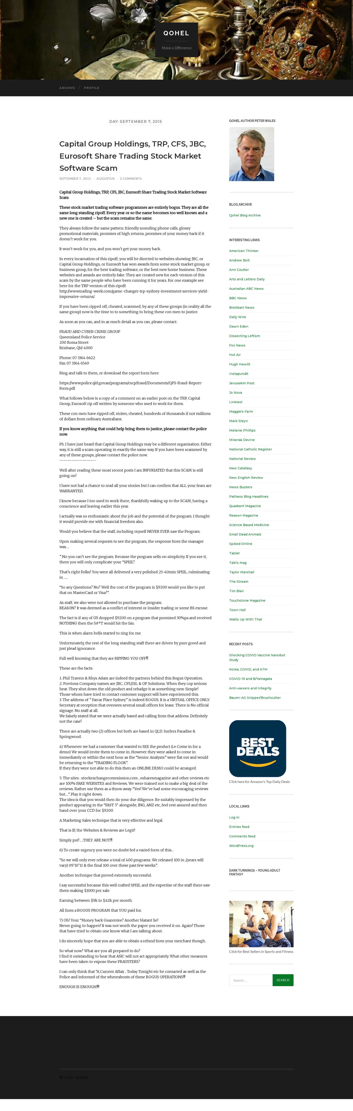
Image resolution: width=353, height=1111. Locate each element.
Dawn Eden (238, 326)
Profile (91, 88)
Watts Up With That (245, 619)
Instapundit (238, 374)
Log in (234, 817)
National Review (242, 459)
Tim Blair (236, 591)
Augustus (106, 190)
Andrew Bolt (239, 260)
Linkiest (235, 402)
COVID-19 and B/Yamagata (251, 679)
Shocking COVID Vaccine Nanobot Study (257, 657)
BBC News (238, 298)
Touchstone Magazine (247, 600)
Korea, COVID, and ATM (248, 669)
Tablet (234, 553)
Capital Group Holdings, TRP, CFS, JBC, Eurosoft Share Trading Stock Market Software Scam (134, 160)
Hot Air (235, 355)
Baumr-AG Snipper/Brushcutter (255, 697)
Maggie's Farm (241, 411)
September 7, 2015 (75, 190)
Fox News (237, 345)
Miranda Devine (242, 440)
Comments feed (242, 836)
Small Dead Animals (245, 534)
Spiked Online (240, 544)
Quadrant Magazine (245, 506)
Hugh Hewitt (239, 364)
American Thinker (244, 251)
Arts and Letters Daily (247, 279)
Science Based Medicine (249, 525)
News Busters (240, 487)
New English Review (246, 478)
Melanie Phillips (242, 430)
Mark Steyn (238, 421)
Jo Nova (235, 393)
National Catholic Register (250, 449)
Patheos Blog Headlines (249, 497)
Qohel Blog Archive (245, 215)
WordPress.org (241, 845)
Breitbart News (241, 308)
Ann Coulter (239, 270)
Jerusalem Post (241, 383)
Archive (67, 88)
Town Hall (237, 610)
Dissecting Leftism (244, 336)
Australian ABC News (246, 289)
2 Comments (132, 190)
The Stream (238, 582)
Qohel (176, 33)
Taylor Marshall (241, 572)
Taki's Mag (238, 563)
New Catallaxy (240, 468)
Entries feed (239, 827)
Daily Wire (237, 317)
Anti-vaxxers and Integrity (250, 688)
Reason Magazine (243, 515)
